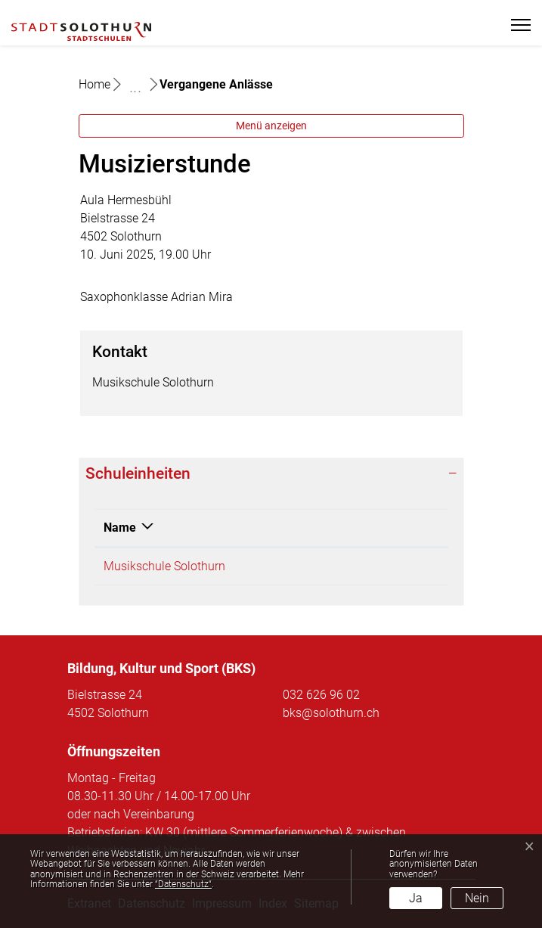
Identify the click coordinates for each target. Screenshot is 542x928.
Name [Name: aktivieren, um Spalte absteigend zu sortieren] (120, 527)
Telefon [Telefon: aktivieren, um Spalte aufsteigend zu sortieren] (342, 527)
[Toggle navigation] (514, 25)
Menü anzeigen (271, 125)
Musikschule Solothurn (164, 566)
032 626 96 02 (321, 694)
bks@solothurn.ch (331, 713)
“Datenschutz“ (183, 884)
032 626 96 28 (359, 566)
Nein (477, 898)
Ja (416, 898)
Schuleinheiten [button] (137, 473)
